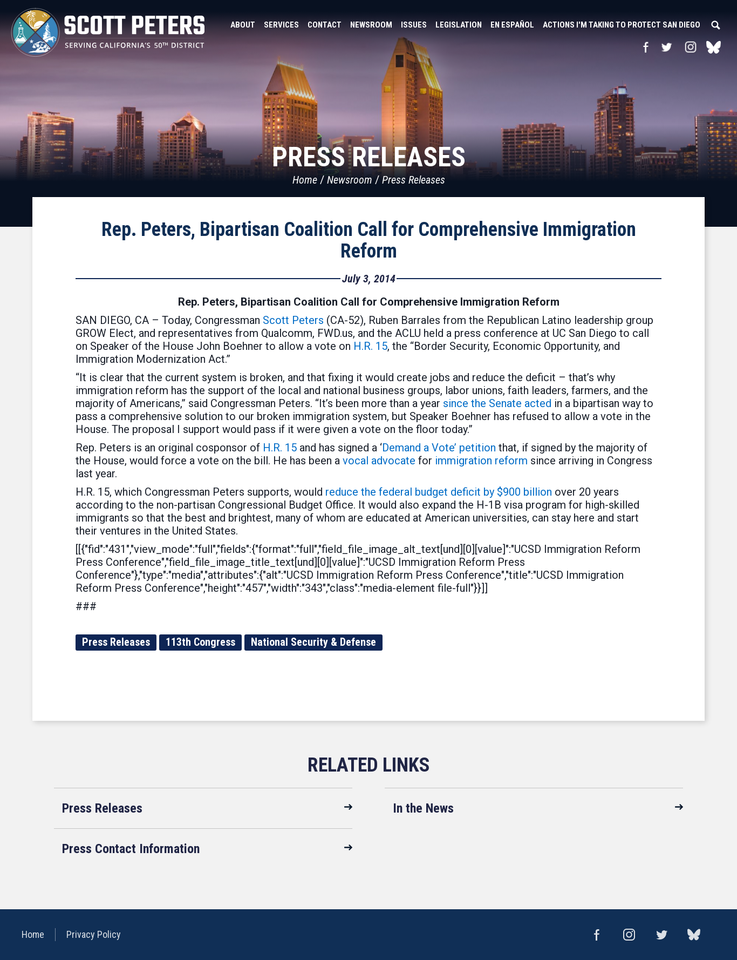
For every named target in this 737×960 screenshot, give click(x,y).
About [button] (242, 25)
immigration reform (481, 460)
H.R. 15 (370, 346)
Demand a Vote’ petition (439, 447)
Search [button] (715, 24)
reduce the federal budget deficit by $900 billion (438, 491)
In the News (423, 808)
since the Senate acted (497, 403)
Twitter (666, 47)
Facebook (645, 47)
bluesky (713, 47)
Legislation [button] (458, 25)
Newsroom (349, 179)
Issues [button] (414, 25)
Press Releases (413, 179)
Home (304, 179)
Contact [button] (325, 25)
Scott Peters (293, 320)
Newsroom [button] (371, 25)
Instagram (691, 47)
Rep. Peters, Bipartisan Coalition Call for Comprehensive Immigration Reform (368, 240)
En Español (512, 25)
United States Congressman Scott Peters (108, 32)
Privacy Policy (93, 934)
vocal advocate (379, 460)
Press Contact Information (131, 848)
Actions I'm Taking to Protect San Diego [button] (621, 25)
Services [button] (281, 25)
